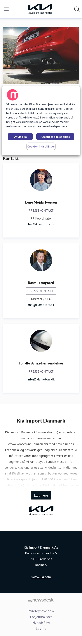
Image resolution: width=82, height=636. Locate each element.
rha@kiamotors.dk (41, 305)
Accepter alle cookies (55, 137)
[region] (41, 121)
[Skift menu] (6, 9)
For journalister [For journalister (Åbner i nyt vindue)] (41, 617)
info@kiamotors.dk (41, 379)
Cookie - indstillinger (41, 146)
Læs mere (41, 495)
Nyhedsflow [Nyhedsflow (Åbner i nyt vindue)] (41, 623)
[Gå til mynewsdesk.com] (41, 599)
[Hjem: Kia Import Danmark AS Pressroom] (40, 9)
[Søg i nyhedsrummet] (77, 9)
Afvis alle (20, 137)
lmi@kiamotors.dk (41, 224)
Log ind (41, 628)
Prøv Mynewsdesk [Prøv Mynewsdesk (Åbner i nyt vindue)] (41, 611)
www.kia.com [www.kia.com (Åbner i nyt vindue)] (41, 577)
